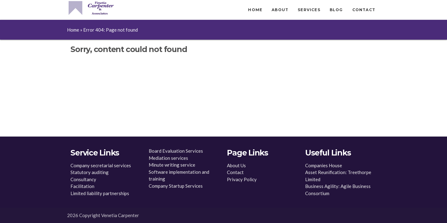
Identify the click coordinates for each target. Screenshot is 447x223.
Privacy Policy (242, 179)
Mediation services (168, 158)
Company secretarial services (100, 165)
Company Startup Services (176, 186)
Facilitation (82, 186)
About (280, 9)
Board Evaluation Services (176, 151)
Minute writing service (172, 165)
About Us (236, 165)
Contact (363, 9)
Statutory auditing (89, 172)
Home (255, 9)
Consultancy (83, 179)
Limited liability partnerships (99, 193)
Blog (336, 9)
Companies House (323, 165)
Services (309, 9)
